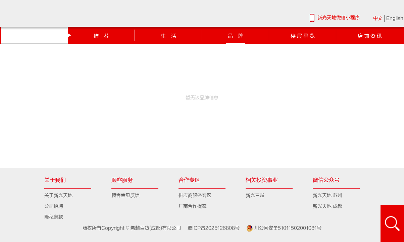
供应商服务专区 (195, 195)
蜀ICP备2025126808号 (211, 228)
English (394, 18)
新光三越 (255, 195)
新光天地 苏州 (327, 195)
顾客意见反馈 (125, 195)
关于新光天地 (58, 195)
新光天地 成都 (327, 206)
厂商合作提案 (193, 206)
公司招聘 (53, 206)
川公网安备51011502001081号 (281, 228)
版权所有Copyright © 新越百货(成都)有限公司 (133, 228)
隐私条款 (53, 217)
